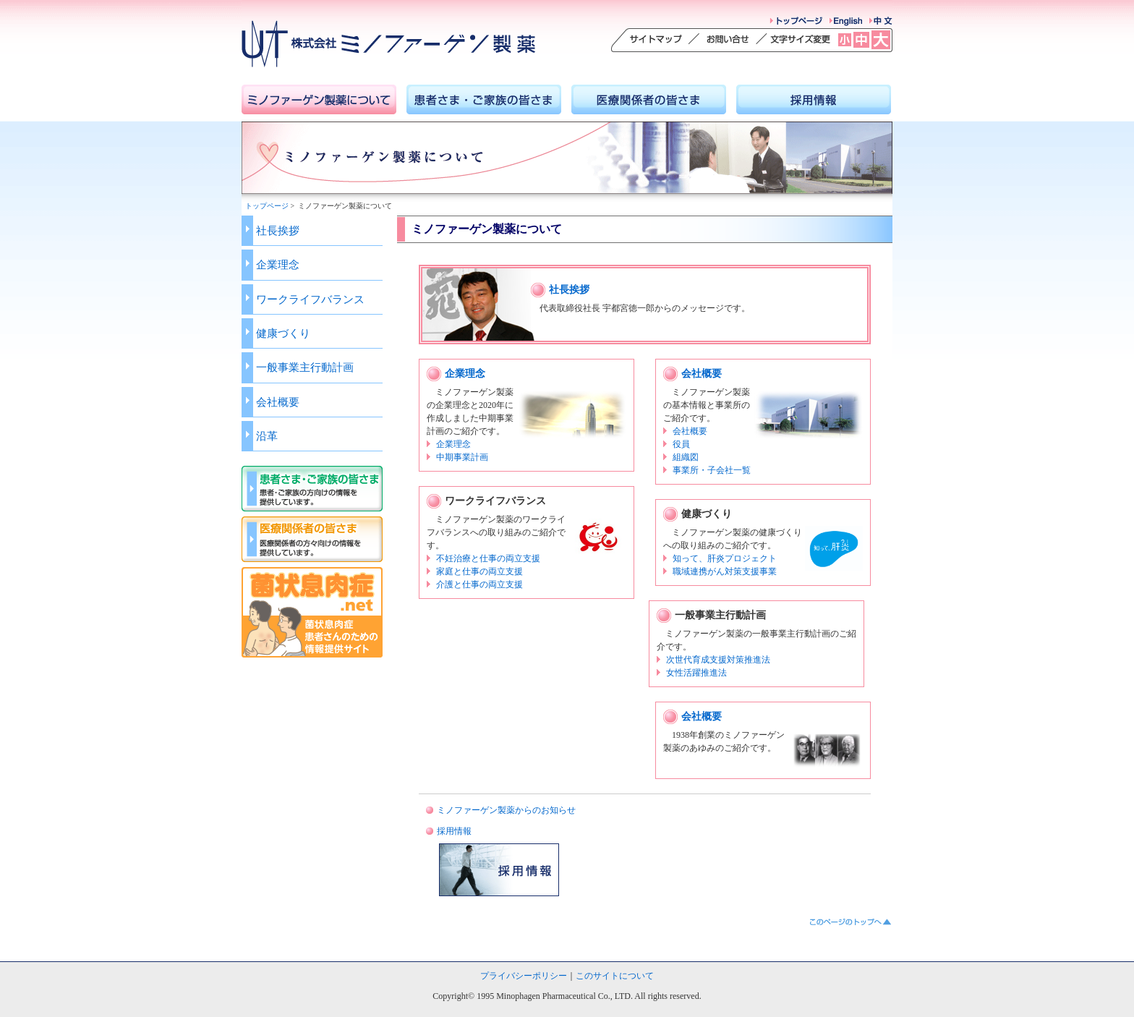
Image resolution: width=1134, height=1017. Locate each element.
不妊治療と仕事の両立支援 (488, 558)
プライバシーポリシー (523, 976)
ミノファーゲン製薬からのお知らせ (506, 810)
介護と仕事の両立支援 (479, 584)
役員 (681, 444)
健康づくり (283, 333)
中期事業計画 (462, 457)
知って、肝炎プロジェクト (725, 558)
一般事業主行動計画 (305, 367)
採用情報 (454, 831)
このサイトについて (615, 976)
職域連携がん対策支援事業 (725, 571)
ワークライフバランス (310, 299)
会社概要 (277, 402)
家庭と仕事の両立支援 (479, 571)
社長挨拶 (277, 230)
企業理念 (277, 264)
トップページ (267, 206)
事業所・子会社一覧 (712, 470)
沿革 (267, 436)
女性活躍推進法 (696, 673)
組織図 (686, 457)
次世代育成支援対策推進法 (718, 660)
